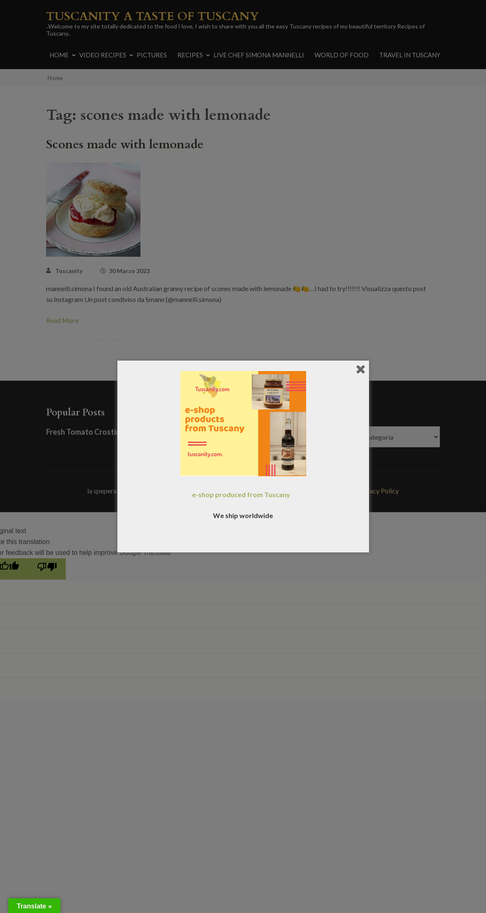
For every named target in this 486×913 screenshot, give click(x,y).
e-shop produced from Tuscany (241, 494)
